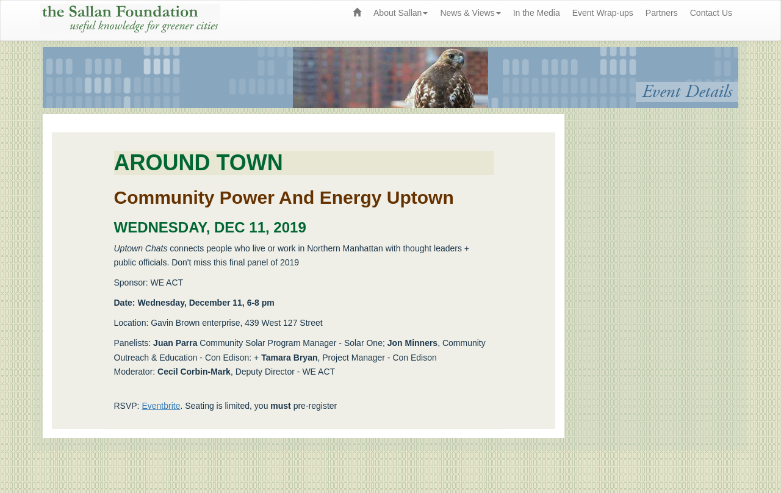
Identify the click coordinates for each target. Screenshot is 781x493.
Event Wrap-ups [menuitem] (602, 13)
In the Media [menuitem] (536, 13)
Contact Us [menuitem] (711, 13)
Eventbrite (161, 406)
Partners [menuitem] (662, 13)
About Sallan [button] (400, 13)
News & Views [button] (470, 13)
